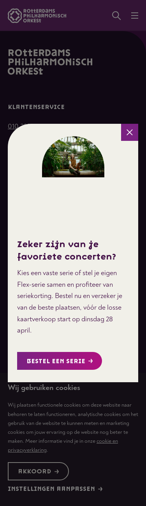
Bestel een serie (59, 361)
